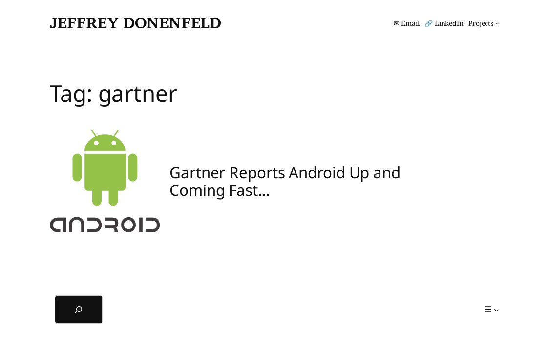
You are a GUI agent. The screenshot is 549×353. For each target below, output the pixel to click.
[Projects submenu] (483, 23)
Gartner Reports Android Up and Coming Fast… (285, 181)
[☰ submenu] (491, 309)
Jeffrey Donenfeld (135, 23)
